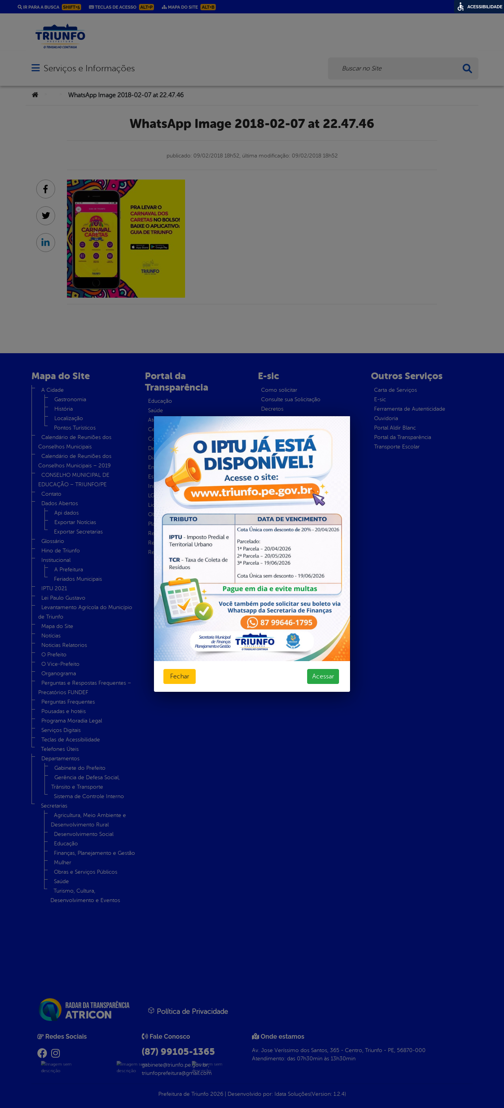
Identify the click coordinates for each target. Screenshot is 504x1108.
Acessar (323, 676)
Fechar (179, 676)
